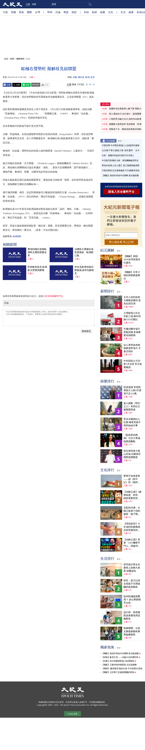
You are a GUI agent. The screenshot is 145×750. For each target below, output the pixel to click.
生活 (123, 12)
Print (45, 85)
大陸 (5, 12)
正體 (28, 4)
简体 (74, 84)
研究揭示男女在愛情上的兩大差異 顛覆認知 (132, 567)
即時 (49, 12)
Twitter (16, 85)
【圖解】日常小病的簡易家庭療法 (132, 275)
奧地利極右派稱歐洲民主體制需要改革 (37, 252)
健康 (131, 12)
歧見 (92, 77)
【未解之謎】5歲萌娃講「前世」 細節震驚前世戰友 (132, 495)
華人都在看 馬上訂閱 (121, 242)
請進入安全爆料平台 (121, 191)
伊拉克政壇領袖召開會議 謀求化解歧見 (84, 270)
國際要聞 (20, 58)
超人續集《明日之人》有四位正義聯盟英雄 (132, 406)
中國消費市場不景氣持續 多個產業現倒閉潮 (132, 332)
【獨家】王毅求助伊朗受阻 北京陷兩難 (119, 665)
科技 (86, 12)
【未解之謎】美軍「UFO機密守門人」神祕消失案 (132, 543)
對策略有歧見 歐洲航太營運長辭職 (37, 268)
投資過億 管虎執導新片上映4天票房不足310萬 (132, 390)
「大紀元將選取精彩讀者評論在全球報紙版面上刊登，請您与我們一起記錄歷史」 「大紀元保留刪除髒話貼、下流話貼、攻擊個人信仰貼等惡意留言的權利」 (49, 317)
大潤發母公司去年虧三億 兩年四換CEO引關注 (132, 316)
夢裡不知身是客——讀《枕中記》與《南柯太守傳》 (132, 479)
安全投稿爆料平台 (54, 296)
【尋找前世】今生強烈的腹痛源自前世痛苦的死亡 (132, 527)
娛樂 (102, 12)
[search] (71, 4)
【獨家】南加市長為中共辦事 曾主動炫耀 (120, 175)
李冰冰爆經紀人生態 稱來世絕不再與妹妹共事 (132, 422)
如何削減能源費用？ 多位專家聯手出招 (132, 599)
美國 (13, 12)
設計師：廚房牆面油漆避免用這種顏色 (132, 615)
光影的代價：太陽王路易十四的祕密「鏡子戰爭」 (132, 511)
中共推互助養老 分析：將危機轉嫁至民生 (120, 160)
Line (26, 85)
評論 (58, 12)
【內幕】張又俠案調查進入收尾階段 (118, 661)
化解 (75, 77)
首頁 (6, 58)
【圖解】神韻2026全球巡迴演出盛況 (132, 259)
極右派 (81, 77)
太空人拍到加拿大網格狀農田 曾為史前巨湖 (132, 300)
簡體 (34, 4)
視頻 (74, 12)
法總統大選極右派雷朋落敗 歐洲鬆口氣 (83, 252)
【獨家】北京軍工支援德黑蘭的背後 (118, 672)
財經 (94, 12)
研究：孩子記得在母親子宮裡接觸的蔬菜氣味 (132, 583)
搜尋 (89, 4)
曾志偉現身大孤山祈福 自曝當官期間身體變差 (132, 454)
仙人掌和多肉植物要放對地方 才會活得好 (132, 348)
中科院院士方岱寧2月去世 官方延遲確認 (133, 364)
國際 (29, 12)
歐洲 (87, 77)
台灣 (37, 12)
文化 (110, 12)
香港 (21, 12)
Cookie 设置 (72, 714)
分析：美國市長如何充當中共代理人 (118, 155)
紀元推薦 (111, 140)
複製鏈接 (35, 84)
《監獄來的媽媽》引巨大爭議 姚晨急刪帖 (132, 438)
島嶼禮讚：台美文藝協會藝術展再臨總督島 (132, 631)
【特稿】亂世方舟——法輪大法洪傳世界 (120, 657)
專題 (65, 12)
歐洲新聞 (17, 236)
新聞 (12, 58)
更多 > (120, 141)
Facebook (7, 85)
